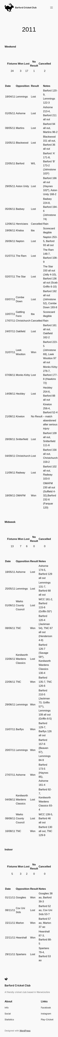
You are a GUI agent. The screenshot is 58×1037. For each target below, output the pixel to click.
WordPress (25, 1030)
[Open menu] (51, 7)
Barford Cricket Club (26, 7)
